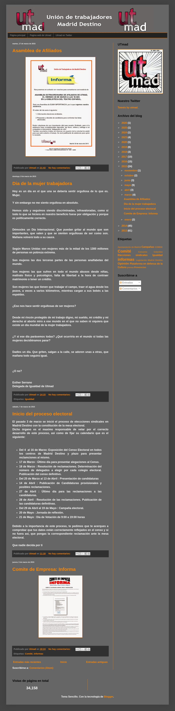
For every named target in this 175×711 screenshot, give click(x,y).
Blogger (108, 696)
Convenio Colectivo (150, 252)
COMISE (159, 247)
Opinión (123, 263)
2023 (125, 137)
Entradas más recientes (27, 662)
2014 (125, 225)
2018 (125, 152)
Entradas (126, 282)
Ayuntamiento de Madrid (129, 247)
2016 (125, 161)
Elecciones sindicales (133, 255)
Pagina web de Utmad (40, 35)
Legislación (141, 260)
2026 (125, 123)
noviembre (131, 170)
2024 (125, 132)
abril (127, 190)
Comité (29, 653)
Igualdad (29, 399)
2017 (125, 156)
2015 (125, 166)
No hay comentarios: (59, 168)
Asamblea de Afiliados (37, 50)
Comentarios (128, 288)
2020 (125, 142)
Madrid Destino (155, 260)
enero (128, 219)
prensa (130, 267)
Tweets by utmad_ (128, 107)
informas (38, 653)
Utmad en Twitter (64, 35)
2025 (125, 127)
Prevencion (140, 267)
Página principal (17, 35)
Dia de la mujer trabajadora (42, 183)
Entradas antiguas (97, 662)
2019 (125, 147)
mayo (128, 185)
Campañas (148, 247)
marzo (129, 194)
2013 (125, 230)
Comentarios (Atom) (41, 668)
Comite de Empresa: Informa (44, 569)
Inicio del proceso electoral (42, 413)
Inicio (63, 662)
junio (128, 180)
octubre (129, 175)
